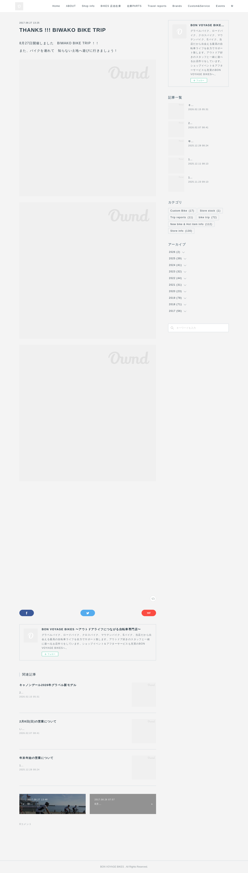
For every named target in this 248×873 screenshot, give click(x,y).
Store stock (210, 210)
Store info (181, 230)
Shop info (121, 6)
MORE (225, 6)
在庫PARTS (167, 6)
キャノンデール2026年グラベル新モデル (47, 685)
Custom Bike (182, 210)
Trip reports (181, 217)
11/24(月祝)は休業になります (206, 177)
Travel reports (190, 6)
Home (90, 6)
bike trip (208, 217)
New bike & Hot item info (191, 224)
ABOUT (104, 6)
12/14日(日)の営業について (205, 159)
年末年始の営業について (36, 757)
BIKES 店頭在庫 (144, 6)
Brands (210, 6)
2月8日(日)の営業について (38, 721)
